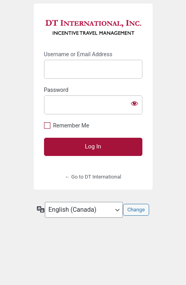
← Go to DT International (93, 177)
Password (56, 90)
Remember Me (71, 125)
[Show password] (134, 103)
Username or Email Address (78, 54)
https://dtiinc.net (93, 27)
